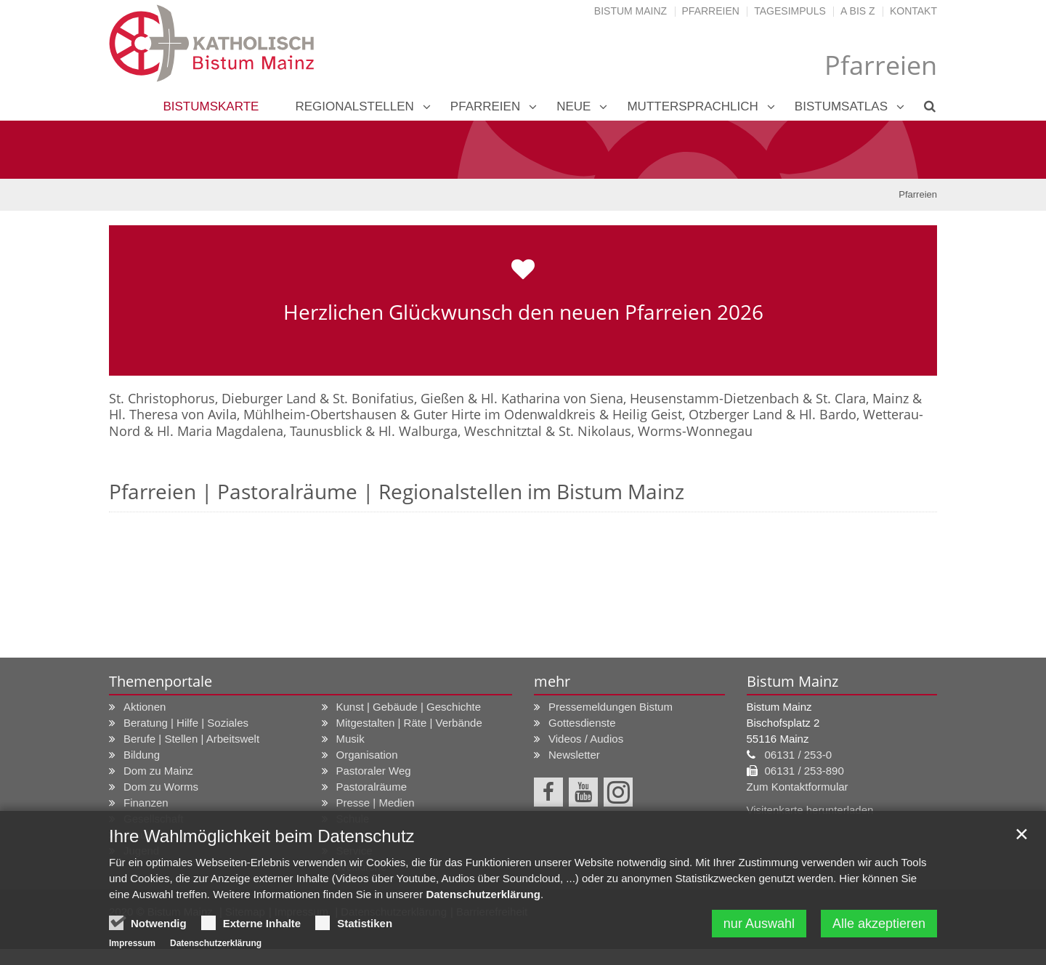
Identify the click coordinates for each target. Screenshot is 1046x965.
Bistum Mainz (630, 11)
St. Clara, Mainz (862, 398)
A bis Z (857, 11)
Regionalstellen (354, 106)
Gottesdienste (582, 722)
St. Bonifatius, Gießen (398, 398)
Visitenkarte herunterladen (810, 810)
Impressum (132, 943)
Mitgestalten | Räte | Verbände (409, 722)
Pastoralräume (372, 786)
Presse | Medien (375, 802)
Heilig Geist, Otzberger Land (697, 414)
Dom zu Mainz (158, 770)
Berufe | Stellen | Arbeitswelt (191, 738)
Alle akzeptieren (878, 923)
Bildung (141, 754)
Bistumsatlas (841, 106)
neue (573, 106)
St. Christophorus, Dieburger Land (212, 398)
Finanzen (146, 802)
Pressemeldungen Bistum (610, 706)
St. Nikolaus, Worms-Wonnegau (656, 431)
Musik (350, 738)
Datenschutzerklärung (483, 894)
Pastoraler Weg (373, 770)
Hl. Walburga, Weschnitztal (460, 431)
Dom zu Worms (160, 786)
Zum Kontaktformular (797, 786)
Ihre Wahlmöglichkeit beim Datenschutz (262, 836)
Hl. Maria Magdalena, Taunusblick (259, 431)
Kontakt (913, 11)
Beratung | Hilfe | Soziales (185, 722)
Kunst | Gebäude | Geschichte (409, 706)
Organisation (367, 754)
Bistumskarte (211, 106)
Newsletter (574, 754)
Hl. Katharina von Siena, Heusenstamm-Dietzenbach (640, 398)
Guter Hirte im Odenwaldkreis (504, 414)
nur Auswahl (759, 923)
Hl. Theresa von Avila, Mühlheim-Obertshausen (253, 414)
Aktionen (144, 706)
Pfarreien (710, 11)
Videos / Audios (585, 738)
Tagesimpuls (790, 11)
